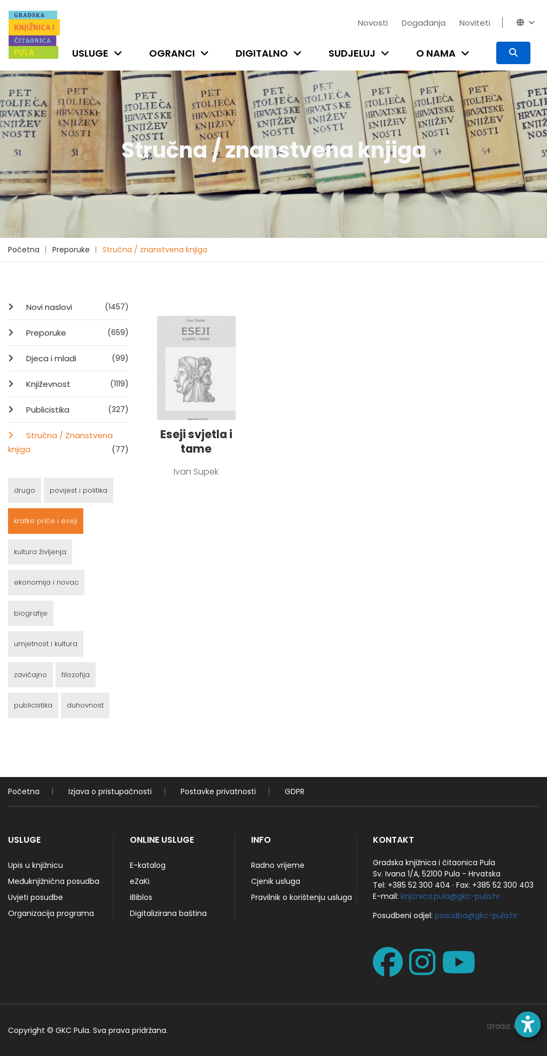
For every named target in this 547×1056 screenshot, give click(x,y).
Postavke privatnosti (218, 791)
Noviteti (474, 22)
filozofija (75, 675)
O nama (436, 53)
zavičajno (30, 675)
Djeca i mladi (76, 358)
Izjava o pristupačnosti (110, 791)
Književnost (76, 384)
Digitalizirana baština (168, 913)
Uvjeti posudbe (35, 897)
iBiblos (141, 897)
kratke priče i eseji (45, 521)
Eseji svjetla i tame (196, 441)
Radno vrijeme (277, 865)
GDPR (294, 791)
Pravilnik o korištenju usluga (301, 897)
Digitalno (262, 53)
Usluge (90, 53)
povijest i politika (78, 490)
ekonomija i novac (46, 582)
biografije (31, 613)
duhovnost (85, 705)
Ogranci (172, 53)
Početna (24, 249)
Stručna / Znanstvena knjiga (68, 443)
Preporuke (71, 249)
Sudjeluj (352, 53)
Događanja (424, 22)
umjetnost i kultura (45, 644)
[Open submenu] (120, 53)
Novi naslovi (76, 307)
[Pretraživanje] (513, 53)
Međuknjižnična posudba (53, 881)
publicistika (33, 705)
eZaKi (140, 881)
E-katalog (148, 865)
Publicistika (76, 409)
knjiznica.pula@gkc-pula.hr (450, 896)
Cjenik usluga (275, 881)
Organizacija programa (51, 913)
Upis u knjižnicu (35, 865)
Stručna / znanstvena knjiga (155, 249)
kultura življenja (40, 552)
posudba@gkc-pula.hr (476, 915)
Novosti (373, 22)
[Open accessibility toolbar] (528, 1024)
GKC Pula (72, 1030)
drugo (24, 490)
